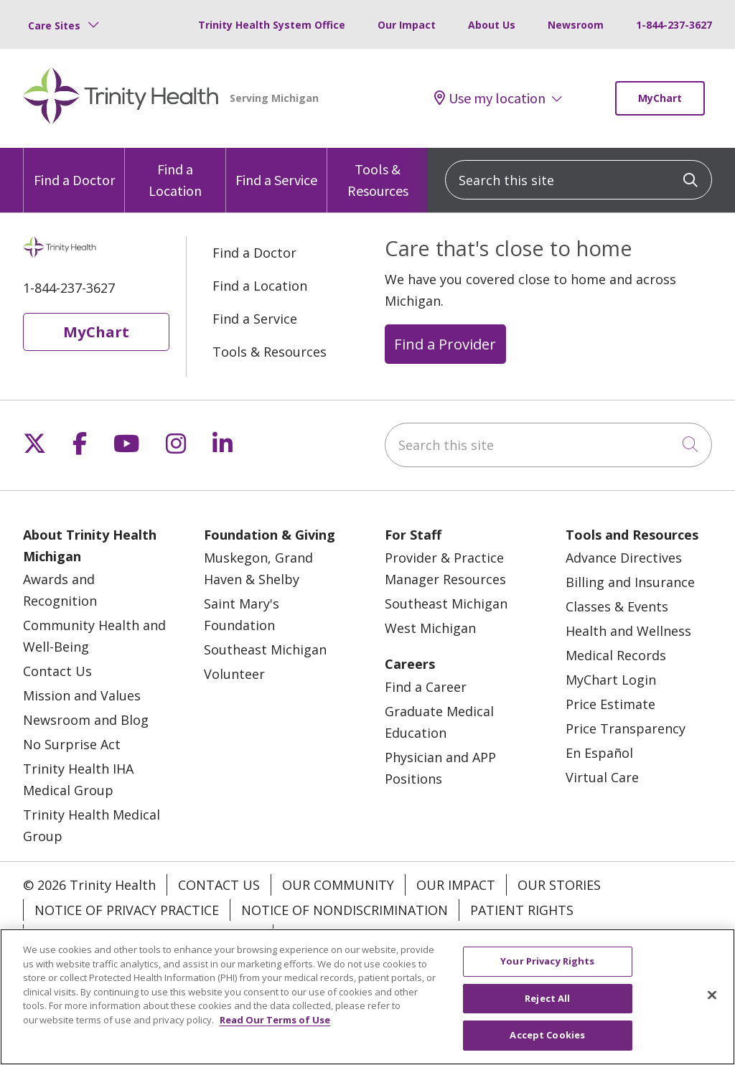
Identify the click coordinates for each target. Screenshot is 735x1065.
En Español (599, 752)
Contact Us (57, 671)
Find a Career (426, 686)
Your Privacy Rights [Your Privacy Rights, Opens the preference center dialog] (547, 960)
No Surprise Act (72, 744)
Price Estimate (610, 704)
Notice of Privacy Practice (126, 910)
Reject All (547, 998)
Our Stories (559, 884)
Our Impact (407, 25)
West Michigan (430, 628)
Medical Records (616, 655)
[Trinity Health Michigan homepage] (121, 98)
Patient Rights (522, 910)
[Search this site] (578, 180)
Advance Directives (624, 557)
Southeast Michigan (265, 649)
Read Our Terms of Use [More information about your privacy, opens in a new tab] (275, 1019)
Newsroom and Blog (86, 719)
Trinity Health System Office (271, 25)
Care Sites (54, 25)
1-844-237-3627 (674, 25)
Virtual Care (602, 777)
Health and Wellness (628, 630)
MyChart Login (611, 679)
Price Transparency (625, 728)
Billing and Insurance (630, 582)
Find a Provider (445, 344)
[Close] (712, 995)
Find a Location (175, 174)
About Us (491, 25)
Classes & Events (617, 606)
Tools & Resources (377, 174)
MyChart (660, 98)
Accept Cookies (547, 1034)
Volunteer (234, 673)
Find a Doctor (74, 168)
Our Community (338, 884)
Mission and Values (82, 695)
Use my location (490, 98)
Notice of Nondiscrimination (344, 910)
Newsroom (576, 25)
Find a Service (276, 168)
